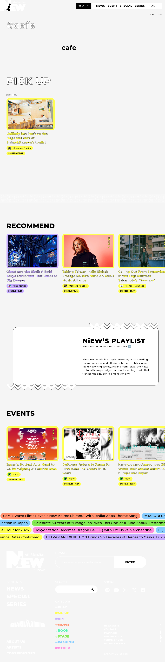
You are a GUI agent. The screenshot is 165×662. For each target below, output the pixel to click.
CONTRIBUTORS (21, 653)
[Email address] (84, 562)
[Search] (76, 589)
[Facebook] (143, 590)
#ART (60, 619)
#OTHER (62, 648)
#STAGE (62, 636)
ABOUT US (16, 642)
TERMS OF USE (113, 639)
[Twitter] (134, 590)
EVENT (112, 5)
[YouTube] (116, 590)
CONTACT (110, 629)
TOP (151, 14)
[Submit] (93, 589)
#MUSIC (62, 613)
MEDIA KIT (111, 632)
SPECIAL (126, 5)
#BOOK (61, 630)
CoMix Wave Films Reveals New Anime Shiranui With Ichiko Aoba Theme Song (79, 516)
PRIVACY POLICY (114, 643)
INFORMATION (113, 636)
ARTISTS (14, 647)
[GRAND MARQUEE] (28, 623)
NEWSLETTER (64, 553)
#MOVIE (62, 625)
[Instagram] (125, 590)
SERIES (140, 5)
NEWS (100, 5)
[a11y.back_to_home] (13, 7)
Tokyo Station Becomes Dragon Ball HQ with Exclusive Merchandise (100, 530)
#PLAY (61, 607)
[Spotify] (107, 590)
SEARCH (61, 582)
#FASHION (64, 642)
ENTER (130, 562)
